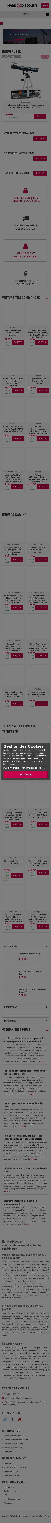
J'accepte (25, 774)
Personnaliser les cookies (33, 768)
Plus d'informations (11, 768)
